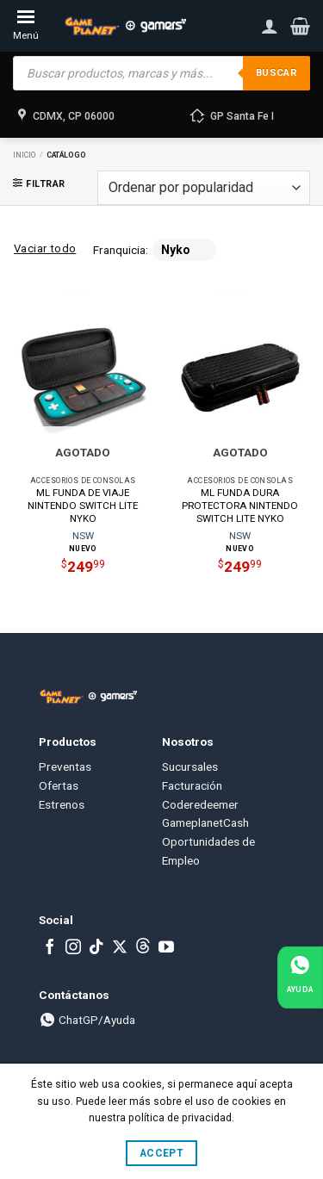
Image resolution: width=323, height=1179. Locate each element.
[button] (300, 26)
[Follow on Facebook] (50, 948)
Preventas (65, 766)
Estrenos (61, 804)
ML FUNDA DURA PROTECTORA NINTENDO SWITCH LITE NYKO (240, 505)
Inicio (24, 155)
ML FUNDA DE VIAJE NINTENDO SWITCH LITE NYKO (83, 505)
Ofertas (58, 785)
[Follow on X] (119, 948)
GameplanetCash (205, 822)
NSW (83, 536)
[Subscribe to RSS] (143, 948)
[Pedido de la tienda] (203, 188)
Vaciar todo (45, 248)
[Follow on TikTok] (96, 948)
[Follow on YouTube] (166, 948)
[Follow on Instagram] (73, 948)
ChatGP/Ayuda (87, 1020)
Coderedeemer (200, 804)
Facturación (192, 785)
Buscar (276, 72)
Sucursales (190, 766)
